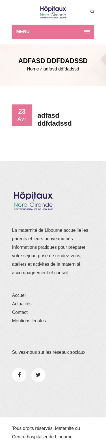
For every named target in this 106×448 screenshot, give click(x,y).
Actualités (22, 303)
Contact (20, 312)
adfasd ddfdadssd (61, 69)
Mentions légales (29, 320)
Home (33, 69)
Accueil (19, 295)
